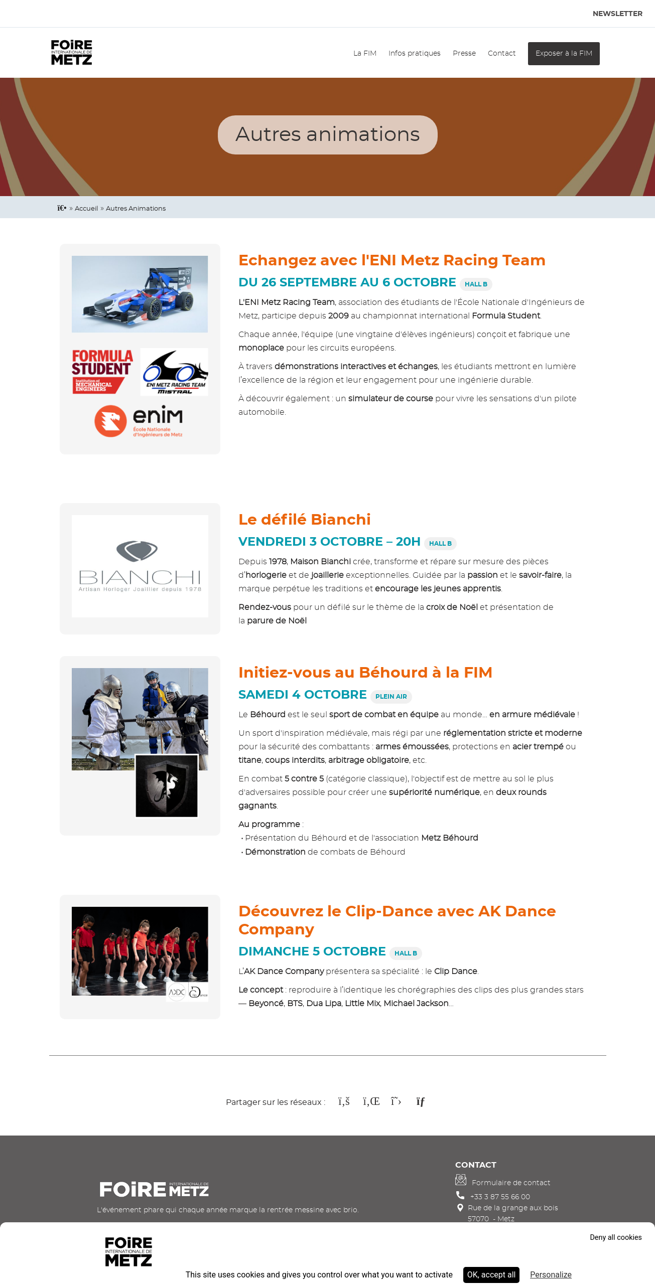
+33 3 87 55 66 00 (500, 1197)
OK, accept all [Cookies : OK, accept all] (491, 1274)
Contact (502, 53)
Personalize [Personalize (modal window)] (551, 1274)
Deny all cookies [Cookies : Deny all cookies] (616, 1237)
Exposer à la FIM (564, 53)
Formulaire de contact (511, 1183)
